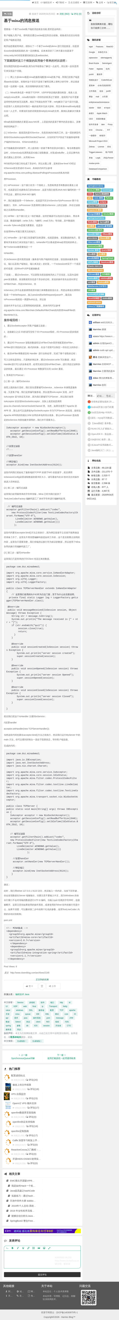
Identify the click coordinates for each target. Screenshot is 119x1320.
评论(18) (33, 1089)
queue (27, 1014)
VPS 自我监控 (18, 1094)
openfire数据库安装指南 (23, 1112)
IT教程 (61, 2)
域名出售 (22, 1291)
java (25, 1018)
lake (103, 124)
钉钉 (91, 130)
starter (91, 108)
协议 (28, 1022)
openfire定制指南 (20, 1131)
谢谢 (100, 329)
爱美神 (92, 85)
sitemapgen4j (106, 58)
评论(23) (31, 1098)
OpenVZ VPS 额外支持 (24, 1103)
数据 (7, 1022)
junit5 (108, 91)
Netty (65, 1006)
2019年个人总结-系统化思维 (24, 1205)
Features (99, 47)
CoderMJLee (106, 80)
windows (19, 1010)
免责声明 (34, 1296)
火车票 (105, 97)
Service (20, 1002)
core (66, 1014)
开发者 (58, 1026)
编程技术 (47, 2)
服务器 (8, 1029)
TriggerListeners (95, 152)
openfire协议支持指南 (24, 1121)
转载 (8, 14)
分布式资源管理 (104, 85)
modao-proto (94, 163)
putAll (91, 74)
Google (92, 52)
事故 (91, 97)
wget (91, 47)
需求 (16, 1018)
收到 (99, 385)
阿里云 (51, 1312)
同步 (19, 1029)
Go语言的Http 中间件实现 (103, 412)
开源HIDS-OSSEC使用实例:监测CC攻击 (33, 1159)
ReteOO (109, 47)
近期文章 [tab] (110, 396)
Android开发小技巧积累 (102, 407)
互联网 (88, 2)
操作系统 (37, 1018)
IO (75, 1014)
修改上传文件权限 (22, 1084)
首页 (35, 2)
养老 (91, 158)
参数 (18, 1026)
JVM (71, 1018)
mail (97, 97)
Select (17, 1022)
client (38, 1022)
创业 (101, 91)
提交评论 (42, 1274)
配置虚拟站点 (18, 1075)
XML (47, 1014)
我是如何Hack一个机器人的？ (24, 1185)
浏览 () (65, 14)
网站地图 (34, 1291)
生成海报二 (37, 1041)
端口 (52, 1002)
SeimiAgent (107, 63)
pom (48, 1018)
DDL (31, 1010)
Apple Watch (102, 113)
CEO (91, 119)
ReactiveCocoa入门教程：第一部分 (29, 1149)
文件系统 (92, 91)
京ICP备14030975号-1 (67, 1312)
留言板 (111, 2)
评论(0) (30, 1117)
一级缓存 (92, 136)
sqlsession (93, 58)
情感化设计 (93, 80)
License (101, 147)
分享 (52, 986)
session (46, 1026)
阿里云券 (11, 1291)
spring (8, 1026)
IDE (37, 1014)
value (8, 1010)
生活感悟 (74, 2)
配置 (52, 1010)
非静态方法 (102, 52)
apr (7, 1018)
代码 (67, 1022)
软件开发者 (93, 124)
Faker (91, 69)
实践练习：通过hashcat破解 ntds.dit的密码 (31, 1195)
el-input (107, 108)
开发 (7, 1014)
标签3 (91, 113)
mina (17, 1014)
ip (42, 1006)
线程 (57, 1022)
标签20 (102, 136)
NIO (47, 1022)
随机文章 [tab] (92, 396)
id (69, 1002)
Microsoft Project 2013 (98, 141)
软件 (42, 1002)
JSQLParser (108, 158)
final (34, 1006)
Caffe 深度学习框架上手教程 (27, 1140)
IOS (35, 1026)
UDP (15, 1006)
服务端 (41, 1010)
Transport (53, 1006)
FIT (108, 130)
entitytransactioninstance (99, 102)
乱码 (108, 69)
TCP (61, 1010)
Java (27, 994)
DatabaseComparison (98, 169)
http (61, 1002)
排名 (109, 147)
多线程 (32, 1002)
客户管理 (109, 152)
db (27, 1026)
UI (7, 1006)
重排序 (99, 74)
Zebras (92, 147)
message (60, 1018)
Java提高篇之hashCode (20, 1190)
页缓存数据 (100, 119)
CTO (69, 1026)
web (25, 1006)
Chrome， (100, 130)
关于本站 (11, 1296)
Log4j (98, 158)
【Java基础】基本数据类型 (104, 423)
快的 (99, 108)
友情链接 (22, 1296)
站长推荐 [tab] (101, 396)
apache (72, 1010)
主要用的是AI (104, 371)
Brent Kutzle (94, 63)
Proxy (110, 124)
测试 (57, 1014)
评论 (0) (76, 14)
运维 (100, 2)
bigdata (100, 69)
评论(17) (33, 1107)
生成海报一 (21, 1041)
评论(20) (31, 1079)
